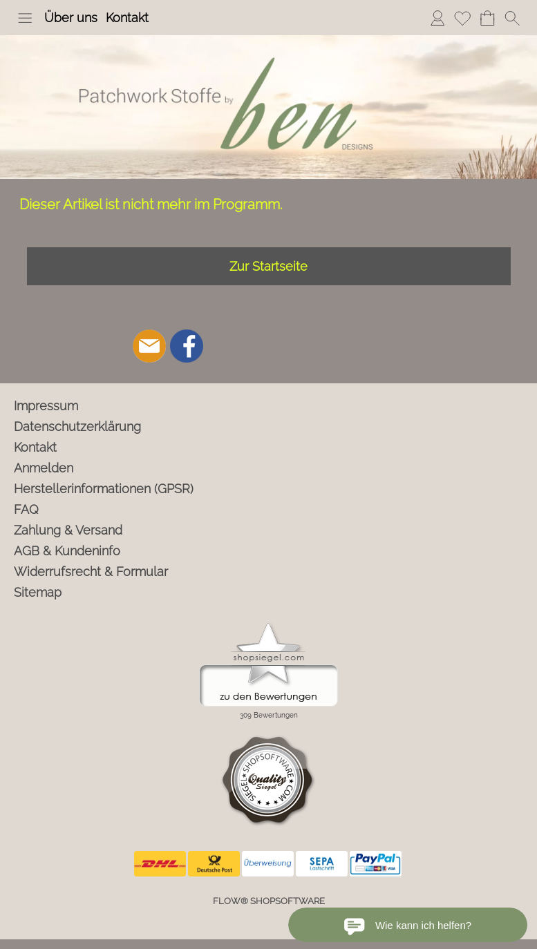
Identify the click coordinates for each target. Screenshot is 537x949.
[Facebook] (186, 346)
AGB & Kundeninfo (67, 551)
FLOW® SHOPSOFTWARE (269, 901)
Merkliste (462, 17)
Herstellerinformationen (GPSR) (104, 488)
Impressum (46, 406)
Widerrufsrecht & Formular (91, 571)
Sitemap (38, 592)
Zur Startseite (268, 266)
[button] (25, 18)
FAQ (26, 509)
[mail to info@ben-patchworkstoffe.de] (149, 346)
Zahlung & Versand (68, 530)
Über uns (70, 17)
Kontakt (127, 17)
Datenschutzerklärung (77, 426)
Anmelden (437, 17)
